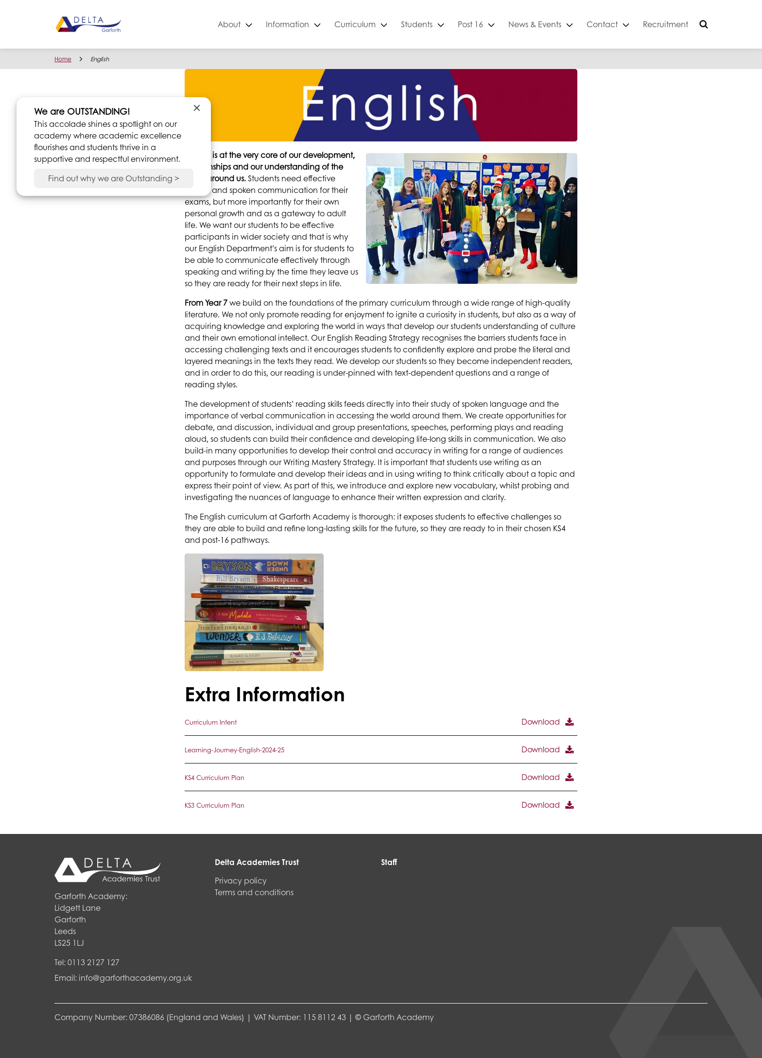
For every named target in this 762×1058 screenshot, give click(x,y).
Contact (602, 24)
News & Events (534, 24)
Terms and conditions (254, 892)
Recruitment (665, 24)
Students (417, 24)
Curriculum (355, 24)
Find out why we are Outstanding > (113, 178)
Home (62, 59)
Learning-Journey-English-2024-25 (234, 750)
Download (540, 721)
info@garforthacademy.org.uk (135, 977)
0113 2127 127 (94, 962)
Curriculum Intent (211, 722)
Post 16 (470, 24)
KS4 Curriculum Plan (214, 777)
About (229, 24)
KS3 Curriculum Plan (214, 805)
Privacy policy (241, 880)
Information (287, 24)
